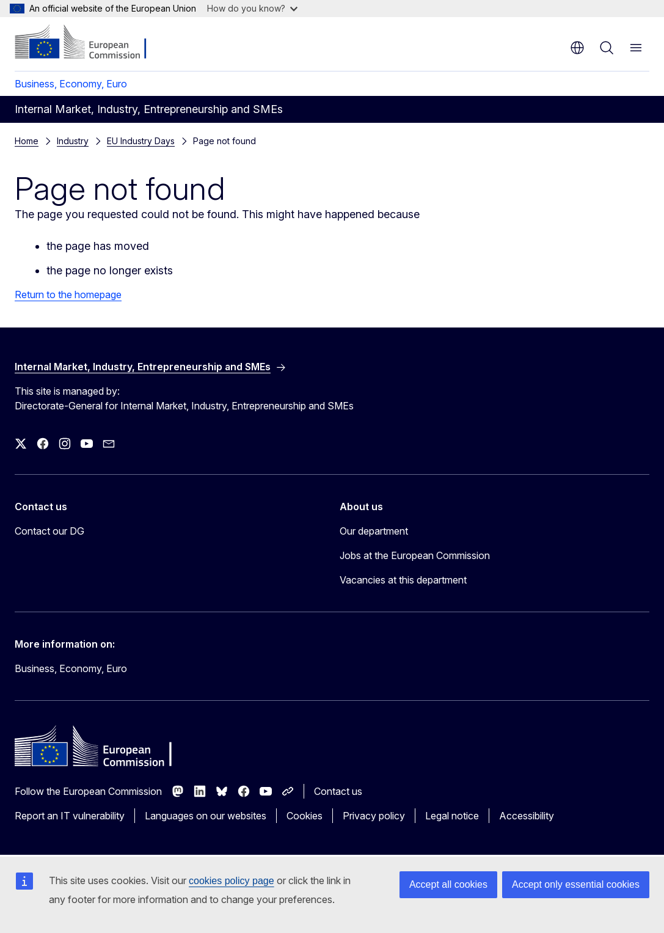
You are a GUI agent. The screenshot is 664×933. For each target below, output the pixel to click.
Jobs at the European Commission (415, 555)
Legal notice (452, 816)
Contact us (338, 791)
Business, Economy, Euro (71, 84)
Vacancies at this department (403, 580)
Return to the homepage (68, 294)
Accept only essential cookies (576, 884)
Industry (73, 141)
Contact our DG (49, 531)
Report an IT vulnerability (70, 816)
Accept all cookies (448, 884)
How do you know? (252, 8)
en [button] (577, 47)
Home (26, 141)
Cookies (304, 816)
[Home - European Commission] (89, 42)
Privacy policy (374, 816)
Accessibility (526, 816)
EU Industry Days (141, 141)
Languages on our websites (205, 816)
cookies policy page (231, 881)
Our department (374, 531)
